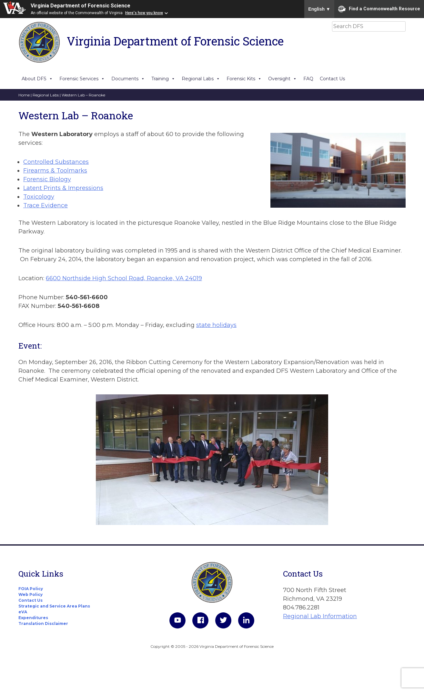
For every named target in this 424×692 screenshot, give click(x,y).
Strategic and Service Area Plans (54, 606)
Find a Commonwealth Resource (379, 9)
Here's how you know (144, 13)
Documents (128, 78)
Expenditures (33, 617)
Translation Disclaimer (43, 623)
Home (24, 95)
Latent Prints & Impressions (63, 188)
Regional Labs (201, 78)
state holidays (216, 325)
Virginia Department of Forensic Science (80, 6)
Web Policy (30, 594)
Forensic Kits (244, 78)
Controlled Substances (56, 161)
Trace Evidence (45, 205)
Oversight (282, 78)
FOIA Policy (30, 588)
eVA (22, 611)
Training (163, 78)
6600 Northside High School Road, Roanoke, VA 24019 (124, 278)
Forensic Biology (47, 179)
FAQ (308, 79)
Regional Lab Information (320, 616)
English (319, 9)
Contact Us (332, 79)
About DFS (37, 78)
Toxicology (38, 196)
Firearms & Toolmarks (55, 170)
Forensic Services (82, 78)
